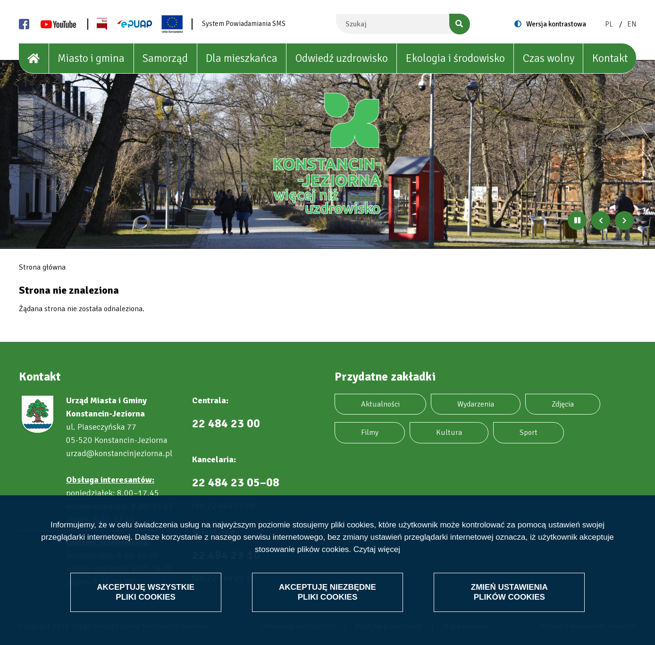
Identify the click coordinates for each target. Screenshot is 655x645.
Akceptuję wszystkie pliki (145, 592)
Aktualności (380, 404)
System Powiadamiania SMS (244, 23)
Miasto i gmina (91, 58)
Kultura (449, 432)
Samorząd (165, 58)
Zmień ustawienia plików (509, 592)
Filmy (369, 432)
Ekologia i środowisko (455, 58)
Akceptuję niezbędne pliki (327, 592)
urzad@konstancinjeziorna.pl (119, 453)
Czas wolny (548, 58)
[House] (34, 58)
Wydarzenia (475, 404)
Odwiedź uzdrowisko (341, 58)
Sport (528, 432)
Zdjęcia (563, 404)
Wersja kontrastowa (556, 24)
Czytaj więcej (376, 549)
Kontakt (610, 58)
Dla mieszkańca (241, 58)
